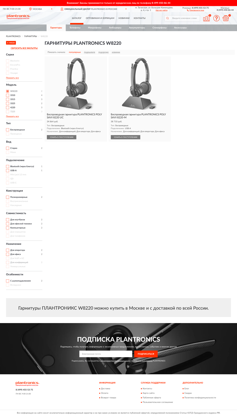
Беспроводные (17, 130)
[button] (195, 10)
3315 (12, 99)
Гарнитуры (56, 28)
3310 (12, 95)
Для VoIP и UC (17, 258)
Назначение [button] (13, 244)
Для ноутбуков (17, 220)
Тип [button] (8, 123)
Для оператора (17, 250)
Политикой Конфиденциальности (115, 361)
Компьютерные (17, 228)
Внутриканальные (19, 201)
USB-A (13, 171)
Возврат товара (108, 398)
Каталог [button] (77, 18)
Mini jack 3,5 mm (18, 175)
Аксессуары (180, 28)
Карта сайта (148, 393)
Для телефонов (17, 236)
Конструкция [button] (14, 190)
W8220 (13, 91)
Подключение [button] (15, 160)
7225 (12, 112)
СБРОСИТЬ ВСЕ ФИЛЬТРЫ (24, 48)
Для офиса (15, 254)
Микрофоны (94, 28)
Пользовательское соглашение (158, 402)
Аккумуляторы (137, 28)
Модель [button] (11, 85)
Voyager (14, 73)
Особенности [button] (14, 274)
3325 (12, 103)
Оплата (104, 393)
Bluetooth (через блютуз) (22, 166)
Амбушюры (115, 28)
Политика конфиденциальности (200, 398)
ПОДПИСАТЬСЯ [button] (146, 354)
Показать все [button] (12, 78)
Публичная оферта (152, 398)
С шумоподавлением (20, 281)
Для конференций (19, 262)
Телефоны (75, 28)
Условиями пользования (142, 361)
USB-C (13, 183)
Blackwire (14, 61)
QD (12, 179)
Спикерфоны (160, 28)
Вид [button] (8, 142)
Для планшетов (18, 232)
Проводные (16, 134)
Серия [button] (10, 54)
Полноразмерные (18, 197)
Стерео (13, 148)
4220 (12, 108)
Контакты (140, 18)
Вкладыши (15, 285)
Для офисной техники (21, 224)
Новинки (124, 18)
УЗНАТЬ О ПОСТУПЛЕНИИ (61, 137)
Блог (186, 389)
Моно (13, 152)
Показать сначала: (56, 52)
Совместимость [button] (16, 213)
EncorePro (15, 65)
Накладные (16, 205)
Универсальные (17, 266)
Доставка (105, 389)
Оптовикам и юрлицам (100, 18)
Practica (14, 69)
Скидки (188, 393)
